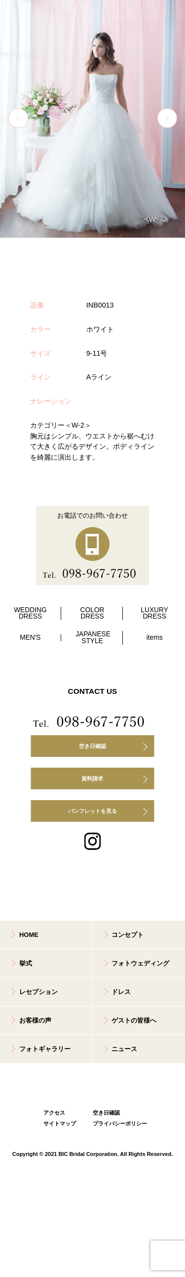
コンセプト (127, 934)
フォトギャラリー (45, 1049)
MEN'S (30, 637)
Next (167, 118)
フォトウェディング (140, 963)
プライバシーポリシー (117, 1123)
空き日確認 (92, 746)
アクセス (54, 1113)
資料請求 (92, 778)
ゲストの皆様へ (133, 1020)
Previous (18, 118)
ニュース (124, 1049)
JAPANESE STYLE (93, 637)
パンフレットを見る (92, 811)
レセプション (38, 992)
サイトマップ (59, 1123)
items (155, 637)
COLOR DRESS (92, 613)
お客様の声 (35, 1020)
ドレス (121, 992)
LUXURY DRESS (154, 613)
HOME (28, 934)
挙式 (25, 963)
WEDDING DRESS (30, 613)
